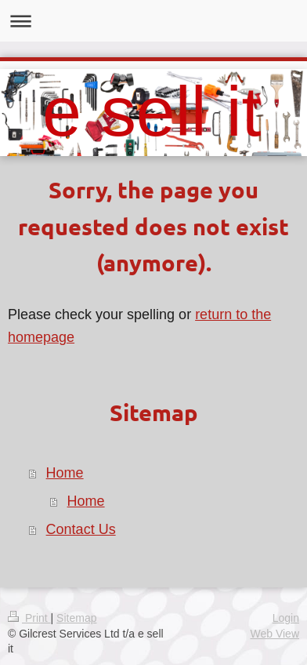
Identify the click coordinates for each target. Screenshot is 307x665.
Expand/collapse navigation (153, 21)
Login (286, 618)
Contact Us (81, 529)
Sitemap (76, 618)
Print (29, 618)
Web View (274, 633)
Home (65, 473)
